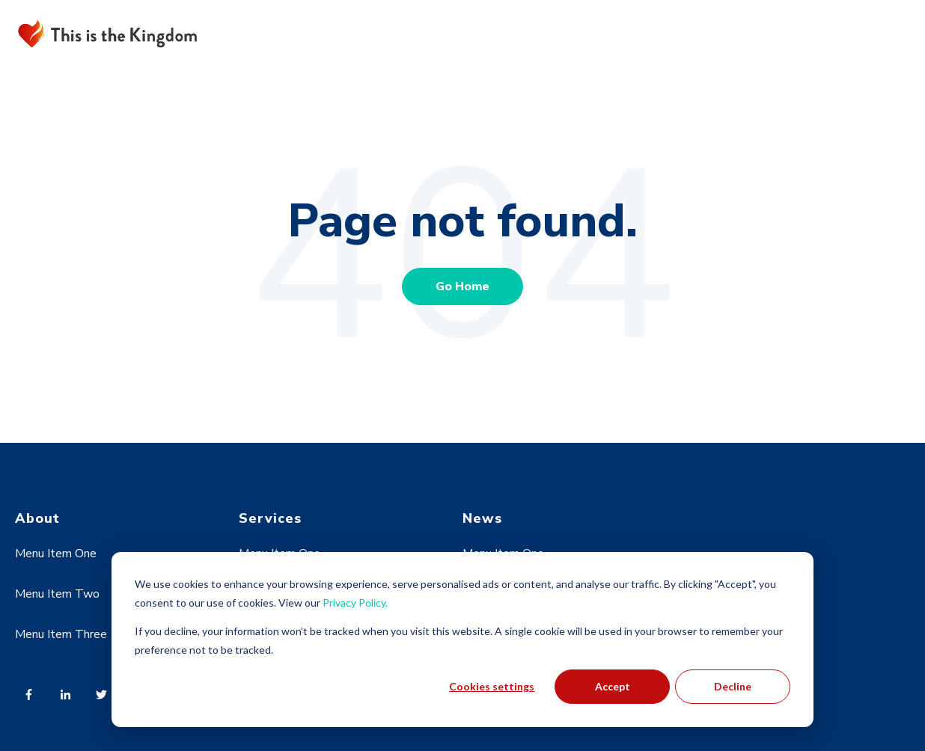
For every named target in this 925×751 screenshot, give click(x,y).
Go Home (462, 286)
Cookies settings (491, 686)
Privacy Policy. (355, 602)
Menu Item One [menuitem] (56, 553)
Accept (612, 686)
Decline (732, 686)
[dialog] (462, 639)
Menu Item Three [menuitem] (61, 634)
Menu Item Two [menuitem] (57, 594)
